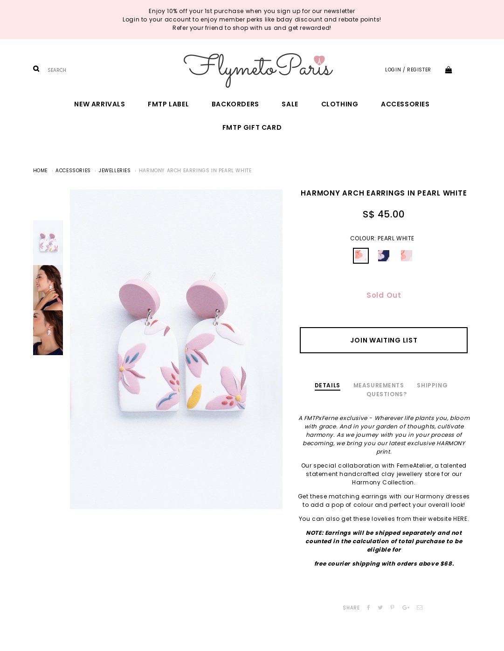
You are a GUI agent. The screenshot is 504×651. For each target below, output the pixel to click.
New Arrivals (99, 104)
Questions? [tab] (386, 394)
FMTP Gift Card (252, 127)
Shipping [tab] (432, 385)
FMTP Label (168, 104)
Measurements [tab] (378, 385)
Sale (290, 104)
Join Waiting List (383, 340)
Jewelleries (115, 170)
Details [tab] (327, 385)
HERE (460, 519)
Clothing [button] (340, 104)
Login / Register (408, 69)
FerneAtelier (414, 465)
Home (40, 170)
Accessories (405, 104)
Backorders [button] (235, 104)
